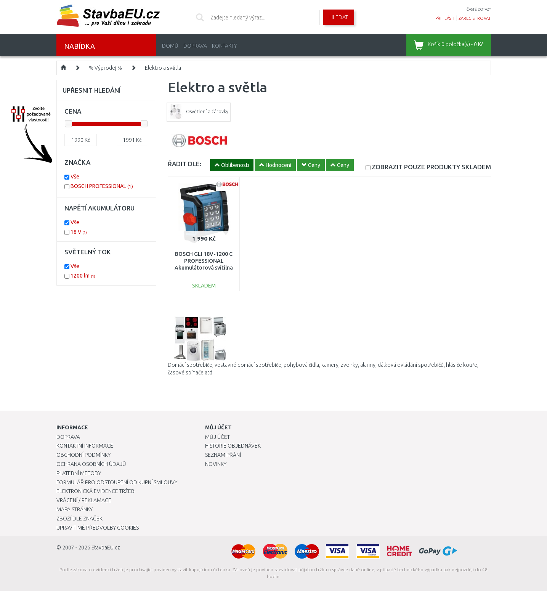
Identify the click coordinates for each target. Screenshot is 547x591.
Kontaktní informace (84, 446)
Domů (170, 46)
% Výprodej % (105, 68)
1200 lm (83, 276)
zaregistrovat (475, 18)
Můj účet (217, 437)
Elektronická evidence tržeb (95, 491)
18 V (79, 232)
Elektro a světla (163, 68)
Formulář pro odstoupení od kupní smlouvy (116, 482)
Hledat (338, 17)
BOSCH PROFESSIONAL (102, 186)
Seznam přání (223, 455)
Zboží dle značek (79, 519)
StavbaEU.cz (105, 547)
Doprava (195, 46)
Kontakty (224, 46)
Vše (75, 176)
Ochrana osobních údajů (91, 464)
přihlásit (445, 18)
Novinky (215, 464)
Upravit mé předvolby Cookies (97, 528)
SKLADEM (431, 166)
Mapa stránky (74, 509)
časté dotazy (479, 9)
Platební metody (78, 473)
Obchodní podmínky (83, 455)
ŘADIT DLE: (184, 163)
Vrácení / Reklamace (83, 500)
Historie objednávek (233, 446)
